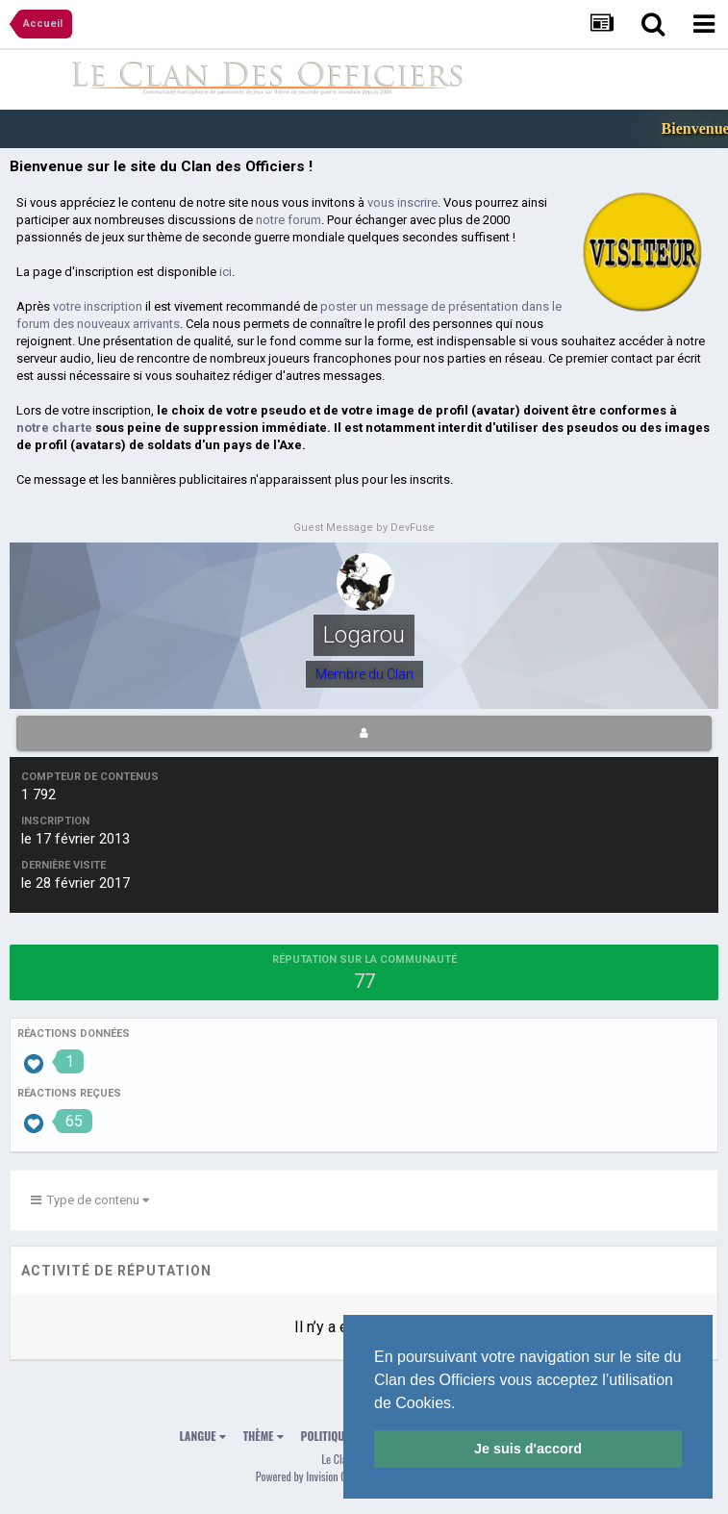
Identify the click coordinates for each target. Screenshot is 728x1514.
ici (225, 272)
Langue (203, 1435)
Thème (263, 1435)
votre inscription (97, 306)
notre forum (288, 220)
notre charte (54, 427)
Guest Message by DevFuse (364, 527)
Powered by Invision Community (322, 1476)
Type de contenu (90, 1200)
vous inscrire (402, 202)
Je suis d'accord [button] (528, 1448)
